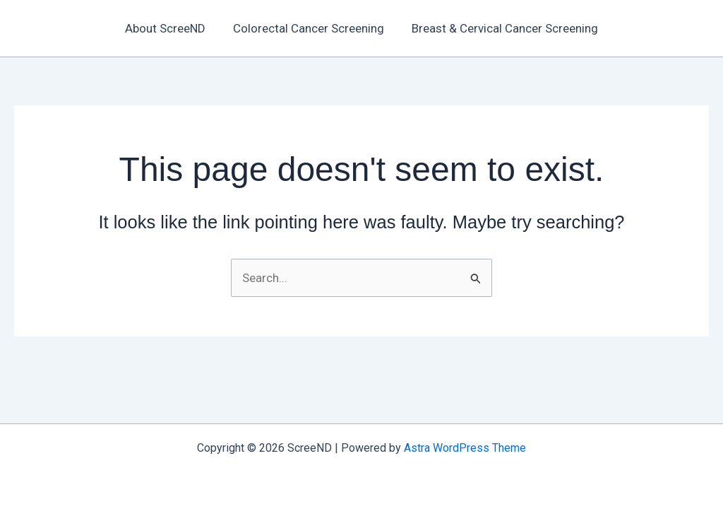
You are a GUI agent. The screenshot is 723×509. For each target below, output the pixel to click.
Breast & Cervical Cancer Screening (501, 28)
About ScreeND (169, 28)
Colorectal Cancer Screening (308, 28)
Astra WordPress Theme (465, 448)
